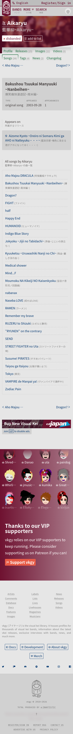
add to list (34, 38)
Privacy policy (49, 729)
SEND (9, 338)
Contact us (57, 725)
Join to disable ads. (17, 431)
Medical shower (16, 265)
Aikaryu (17, 22)
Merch (38, 656)
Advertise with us (24, 729)
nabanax (11, 292)
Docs (12, 647)
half (7, 210)
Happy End (12, 218)
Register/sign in (18, 725)
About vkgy (59, 647)
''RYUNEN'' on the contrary (23, 331)
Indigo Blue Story (17, 233)
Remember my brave (19, 315)
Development (33, 647)
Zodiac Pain (13, 389)
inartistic (49, 707)
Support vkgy (22, 562)
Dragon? (10, 195)
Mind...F (10, 273)
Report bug (39, 725)
